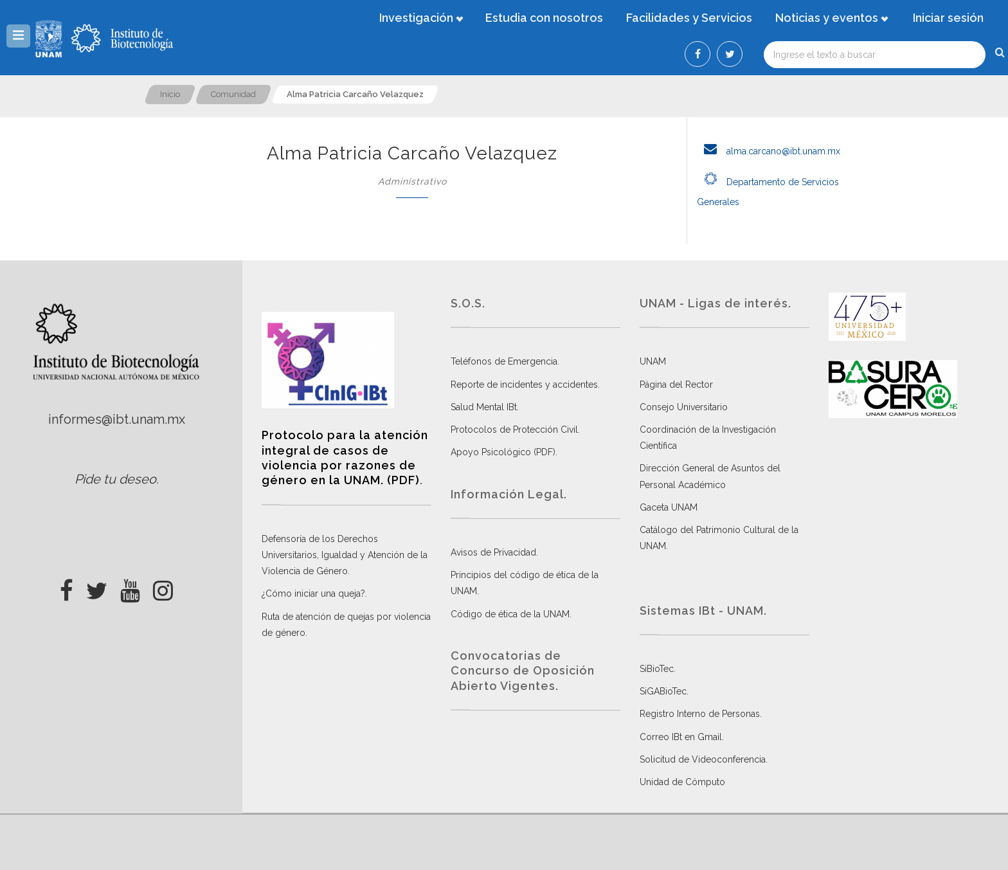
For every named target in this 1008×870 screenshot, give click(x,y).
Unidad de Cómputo (682, 782)
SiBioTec (657, 669)
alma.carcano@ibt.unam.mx (768, 151)
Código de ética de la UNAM (510, 614)
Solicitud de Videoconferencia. (704, 759)
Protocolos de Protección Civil (514, 429)
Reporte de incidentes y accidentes (524, 384)
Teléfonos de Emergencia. (505, 361)
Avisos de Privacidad (493, 552)
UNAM (653, 361)
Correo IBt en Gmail (681, 737)
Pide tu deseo (115, 479)
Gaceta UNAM (669, 507)
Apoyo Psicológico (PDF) (503, 452)
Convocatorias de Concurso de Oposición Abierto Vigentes (523, 671)
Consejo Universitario (684, 407)
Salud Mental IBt (484, 407)
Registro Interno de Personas (700, 714)
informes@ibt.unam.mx (116, 419)
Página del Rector (676, 384)
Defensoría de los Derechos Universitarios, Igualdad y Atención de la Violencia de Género (345, 555)
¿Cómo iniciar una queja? (313, 593)
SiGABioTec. (664, 691)
